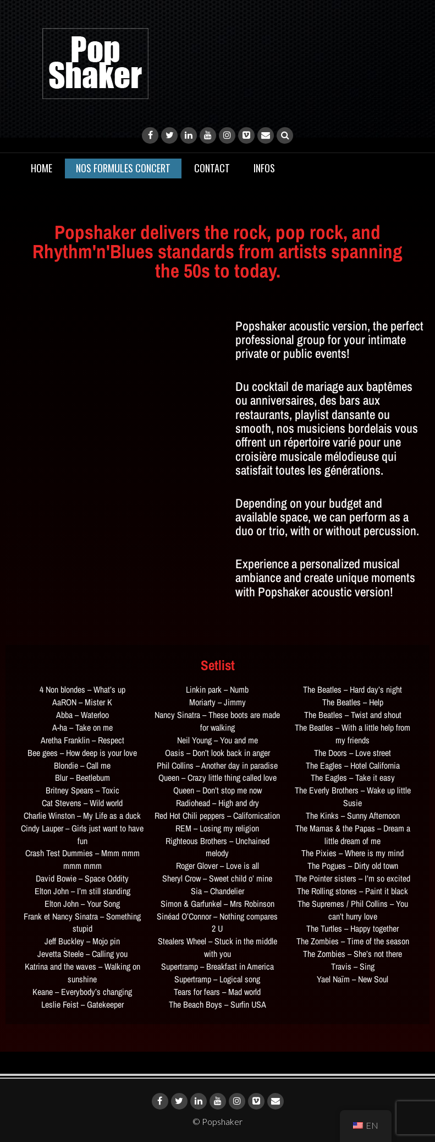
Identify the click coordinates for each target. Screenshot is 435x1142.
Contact (212, 168)
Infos (264, 168)
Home (41, 168)
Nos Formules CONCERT (123, 168)
